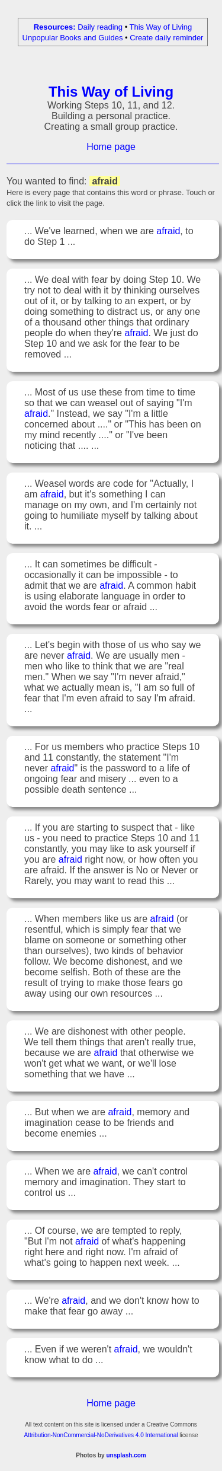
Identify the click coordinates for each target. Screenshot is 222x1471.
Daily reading (100, 27)
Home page (111, 148)
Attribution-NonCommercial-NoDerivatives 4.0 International (101, 1437)
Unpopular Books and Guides (72, 37)
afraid (168, 233)
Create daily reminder (166, 37)
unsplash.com (126, 1457)
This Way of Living (161, 27)
